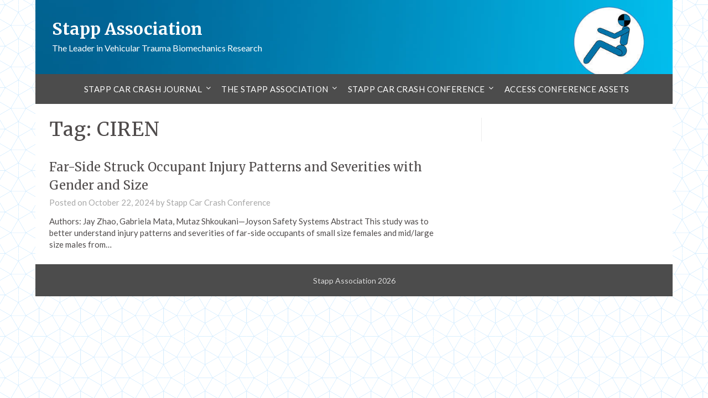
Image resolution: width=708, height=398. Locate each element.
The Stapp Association (275, 89)
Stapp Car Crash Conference (416, 89)
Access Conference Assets (566, 89)
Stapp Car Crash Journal (143, 89)
